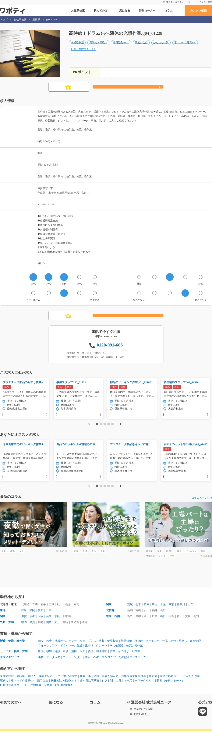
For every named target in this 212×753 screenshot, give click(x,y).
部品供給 (126, 663)
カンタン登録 (198, 10)
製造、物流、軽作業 (12, 663)
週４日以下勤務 (89, 702)
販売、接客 (45, 673)
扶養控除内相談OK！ (64, 702)
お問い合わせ (142, 736)
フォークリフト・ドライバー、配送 (60, 667)
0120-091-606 (110, 349)
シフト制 (107, 702)
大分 (57, 644)
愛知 (40, 632)
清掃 (74, 673)
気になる (124, 10)
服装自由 (42, 702)
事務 (41, 679)
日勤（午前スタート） (83, 53)
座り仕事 (85, 698)
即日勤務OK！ (121, 47)
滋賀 (24, 638)
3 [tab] (104, 432)
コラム (168, 10)
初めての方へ (102, 10)
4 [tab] (108, 432)
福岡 (24, 644)
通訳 (88, 679)
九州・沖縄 (7, 644)
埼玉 (155, 626)
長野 (163, 632)
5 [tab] (112, 432)
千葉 (163, 626)
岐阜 (24, 632)
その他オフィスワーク (132, 679)
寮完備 (153, 698)
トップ (4, 19)
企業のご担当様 (143, 731)
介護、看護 (61, 673)
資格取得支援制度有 (133, 698)
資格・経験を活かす (106, 698)
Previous (88, 432)
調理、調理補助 (97, 673)
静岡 (32, 632)
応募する (128, 91)
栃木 (138, 626)
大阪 (40, 638)
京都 (32, 638)
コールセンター (72, 679)
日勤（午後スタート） (14, 707)
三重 (49, 632)
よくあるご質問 (204, 2)
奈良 (57, 638)
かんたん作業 (161, 47)
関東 (109, 626)
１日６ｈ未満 (124, 702)
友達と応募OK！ (170, 698)
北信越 (110, 632)
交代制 (48, 707)
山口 (163, 638)
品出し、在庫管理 (190, 663)
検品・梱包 (169, 663)
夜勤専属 (35, 707)
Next (121, 432)
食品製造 (112, 663)
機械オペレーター (66, 663)
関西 (3, 638)
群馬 (146, 626)
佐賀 (32, 644)
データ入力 (53, 679)
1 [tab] (97, 432)
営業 (112, 673)
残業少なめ (141, 47)
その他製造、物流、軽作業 (126, 667)
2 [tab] (101, 432)
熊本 (49, 644)
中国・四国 (113, 638)
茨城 (130, 626)
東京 (171, 626)
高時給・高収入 (98, 47)
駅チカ (4, 702)
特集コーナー (147, 10)
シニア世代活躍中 (66, 698)
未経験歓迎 (77, 47)
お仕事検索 (78, 10)
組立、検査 (45, 663)
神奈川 (181, 626)
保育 (82, 673)
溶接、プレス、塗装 (92, 663)
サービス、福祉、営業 (14, 673)
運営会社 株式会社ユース (178, 2)
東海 (3, 632)
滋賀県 (36, 19)
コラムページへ (200, 511)
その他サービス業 (129, 673)
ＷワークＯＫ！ (144, 702)
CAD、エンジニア (104, 679)
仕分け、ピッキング (147, 663)
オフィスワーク (9, 679)
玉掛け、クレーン (96, 667)
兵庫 (49, 638)
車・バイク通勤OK (185, 47)
